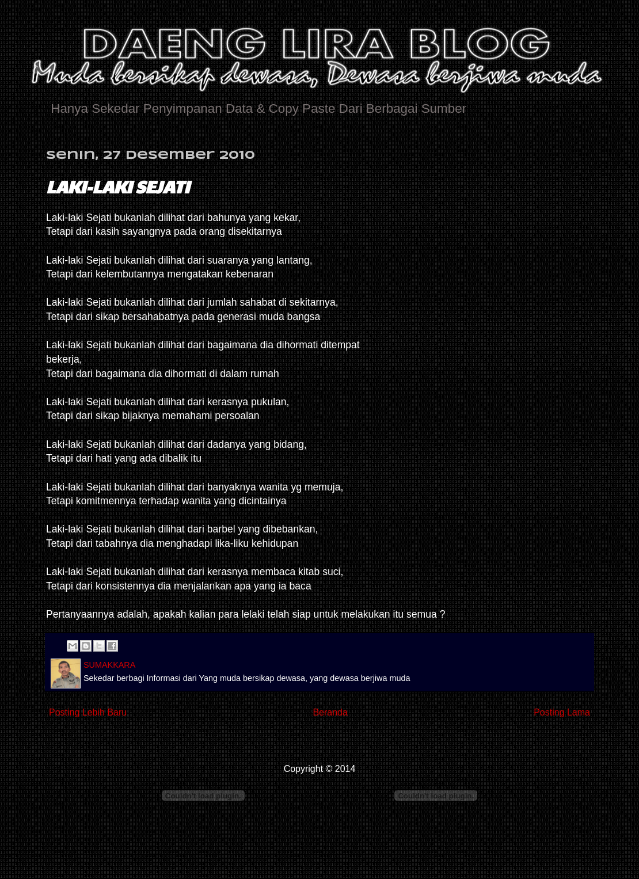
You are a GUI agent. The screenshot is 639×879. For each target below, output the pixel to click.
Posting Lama (562, 712)
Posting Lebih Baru (88, 712)
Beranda (330, 712)
